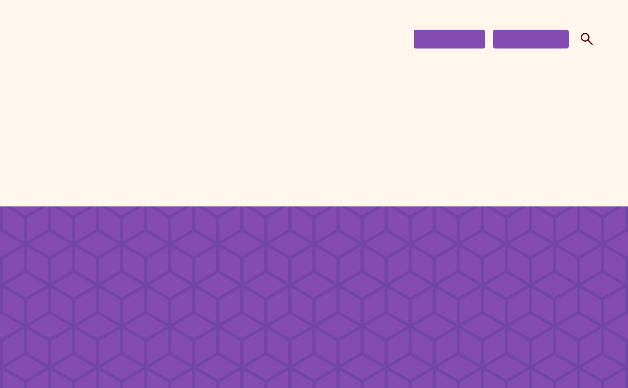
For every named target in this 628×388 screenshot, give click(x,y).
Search (585, 39)
